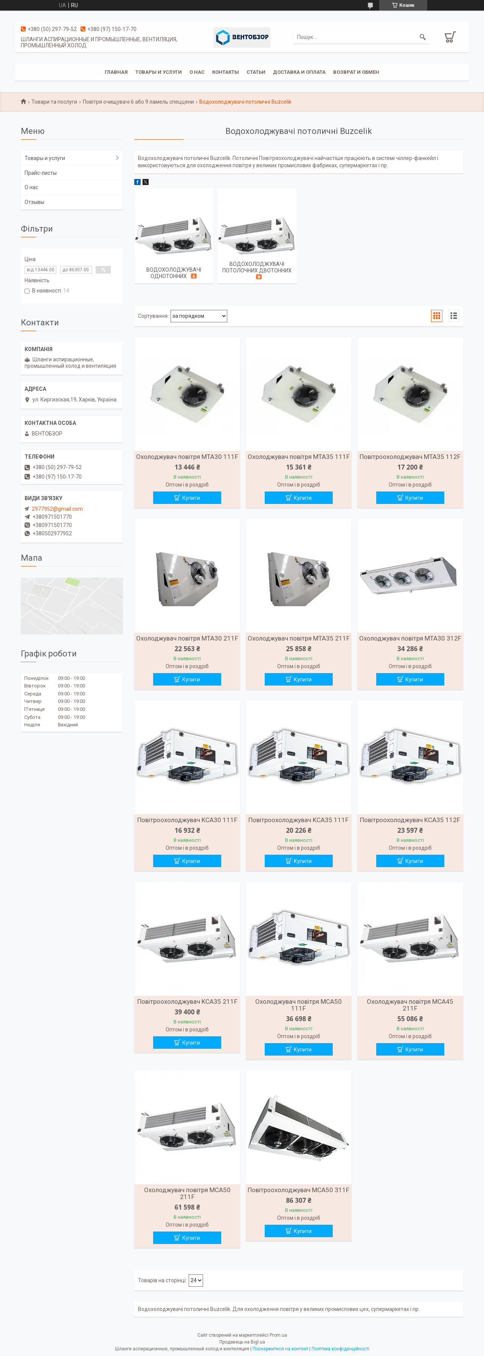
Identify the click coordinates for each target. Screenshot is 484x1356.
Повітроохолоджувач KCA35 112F (410, 819)
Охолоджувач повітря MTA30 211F (187, 638)
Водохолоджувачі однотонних (173, 273)
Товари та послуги (54, 102)
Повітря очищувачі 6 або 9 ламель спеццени (138, 102)
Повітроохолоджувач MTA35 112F (410, 456)
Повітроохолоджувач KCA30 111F (187, 819)
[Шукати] (423, 37)
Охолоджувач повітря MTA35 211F (299, 638)
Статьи (256, 72)
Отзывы (34, 202)
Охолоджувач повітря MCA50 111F (298, 1005)
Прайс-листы (41, 173)
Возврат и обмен (356, 72)
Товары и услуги (158, 72)
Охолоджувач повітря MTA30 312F (410, 638)
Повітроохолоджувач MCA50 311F (298, 1189)
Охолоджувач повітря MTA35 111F (299, 456)
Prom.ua (278, 1335)
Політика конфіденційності (340, 1348)
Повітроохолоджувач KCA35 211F (187, 1001)
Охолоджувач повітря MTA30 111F (187, 456)
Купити (191, 498)
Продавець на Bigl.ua (242, 1342)
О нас (197, 72)
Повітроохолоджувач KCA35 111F (298, 819)
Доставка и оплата (299, 72)
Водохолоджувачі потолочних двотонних (257, 267)
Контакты (225, 72)
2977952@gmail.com (57, 509)
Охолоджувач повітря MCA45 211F (410, 1005)
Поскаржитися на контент (280, 1348)
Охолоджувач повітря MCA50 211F (187, 1193)
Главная (116, 72)
